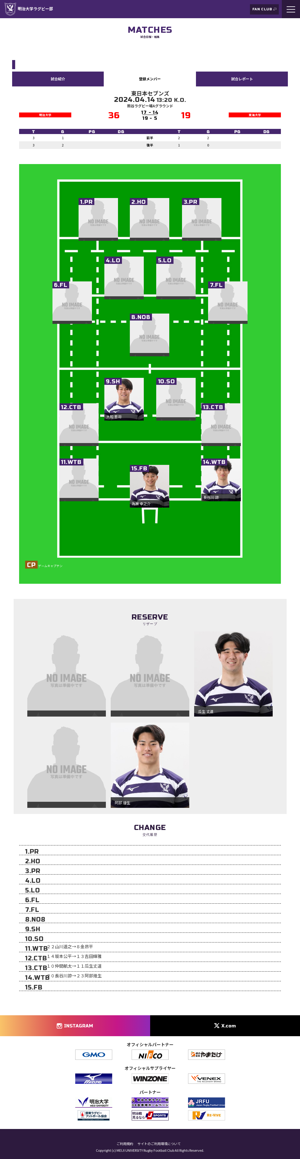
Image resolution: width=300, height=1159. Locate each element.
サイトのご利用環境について (159, 1143)
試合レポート (242, 78)
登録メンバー (150, 78)
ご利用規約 (124, 1143)
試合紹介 (58, 78)
